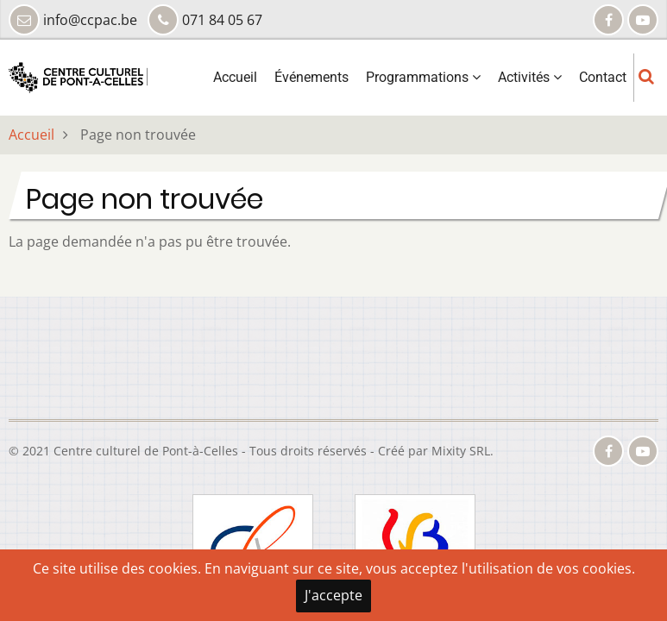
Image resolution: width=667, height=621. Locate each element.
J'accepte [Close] (333, 595)
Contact (602, 77)
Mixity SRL (460, 450)
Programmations (423, 77)
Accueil (235, 77)
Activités (530, 77)
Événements (311, 77)
